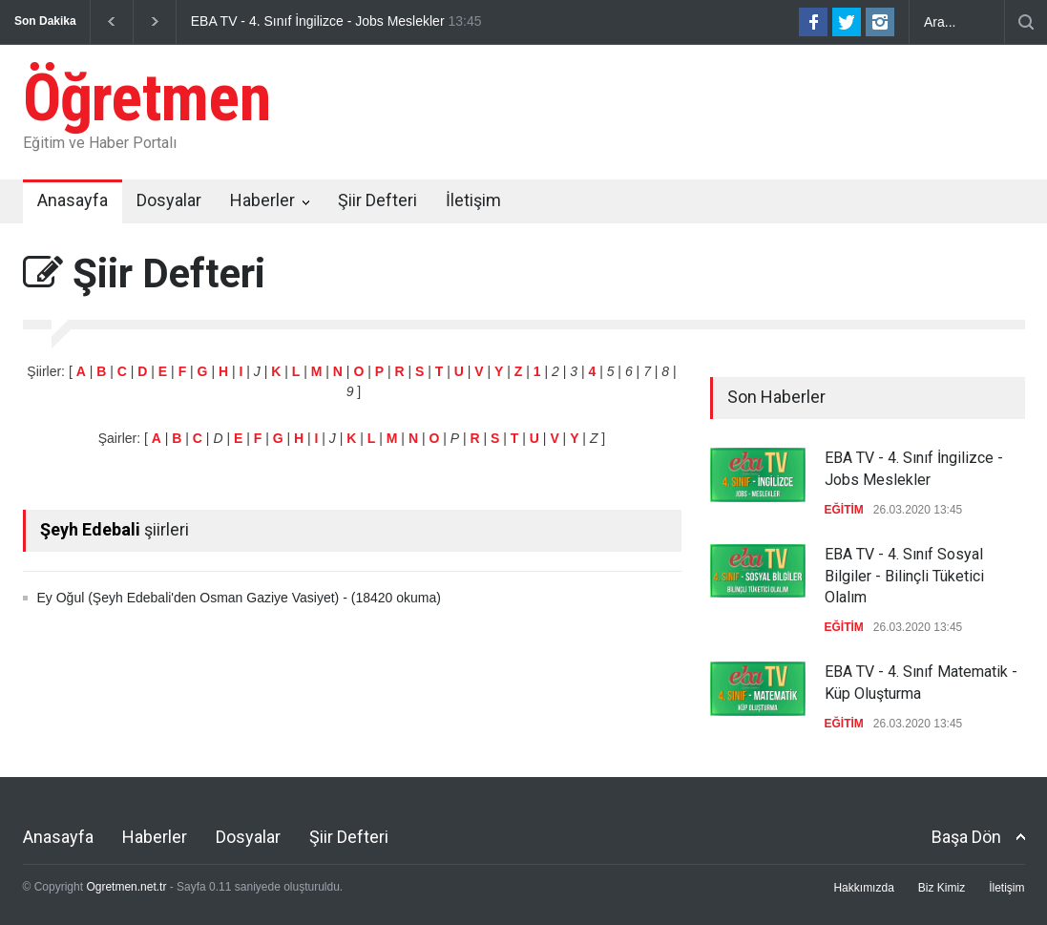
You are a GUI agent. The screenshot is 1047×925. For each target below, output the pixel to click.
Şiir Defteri (377, 200)
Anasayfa (72, 200)
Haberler (262, 200)
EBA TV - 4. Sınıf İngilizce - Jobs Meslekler (318, 21)
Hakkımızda (863, 887)
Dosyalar (168, 200)
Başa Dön (966, 837)
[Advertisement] (677, 109)
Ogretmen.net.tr (126, 886)
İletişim (473, 200)
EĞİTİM (844, 509)
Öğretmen (147, 98)
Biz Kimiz (941, 887)
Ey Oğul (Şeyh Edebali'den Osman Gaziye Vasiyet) (188, 597)
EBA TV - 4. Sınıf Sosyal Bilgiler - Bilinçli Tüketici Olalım (904, 575)
